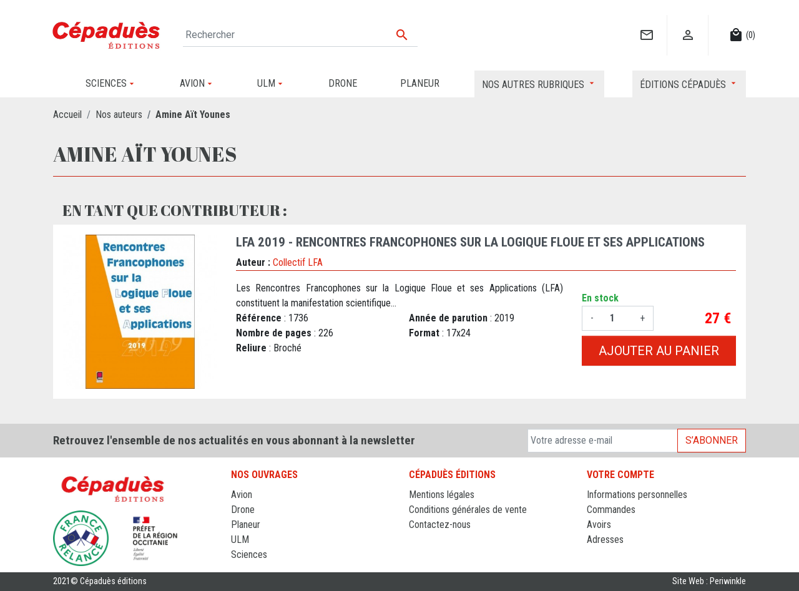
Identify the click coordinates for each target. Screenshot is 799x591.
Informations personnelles (637, 495)
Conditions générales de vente (468, 509)
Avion (241, 495)
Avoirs (599, 524)
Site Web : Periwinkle (709, 581)
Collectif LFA (298, 262)
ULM (240, 539)
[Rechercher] (300, 35)
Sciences (249, 554)
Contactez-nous (440, 524)
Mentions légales (441, 495)
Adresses (605, 539)
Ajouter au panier (659, 350)
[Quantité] (616, 318)
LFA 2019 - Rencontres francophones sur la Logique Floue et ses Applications (470, 242)
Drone (243, 509)
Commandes (611, 509)
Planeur (245, 524)
